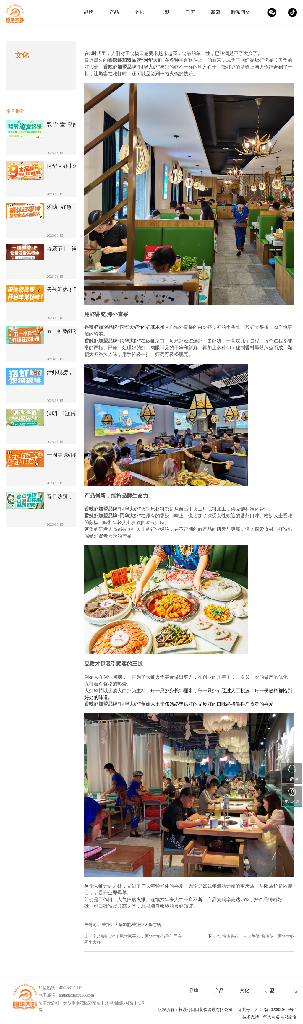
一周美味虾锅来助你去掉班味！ (74, 455)
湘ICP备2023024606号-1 (275, 1009)
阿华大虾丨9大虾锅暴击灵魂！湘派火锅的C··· (74, 166)
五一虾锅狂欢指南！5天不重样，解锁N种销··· (74, 331)
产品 (114, 12)
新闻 (215, 12)
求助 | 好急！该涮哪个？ (74, 207)
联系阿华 (240, 12)
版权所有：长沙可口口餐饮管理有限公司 (195, 1009)
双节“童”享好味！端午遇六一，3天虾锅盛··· (74, 125)
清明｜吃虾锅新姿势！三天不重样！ (74, 414)
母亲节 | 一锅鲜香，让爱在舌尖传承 (74, 248)
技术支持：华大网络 (261, 1017)
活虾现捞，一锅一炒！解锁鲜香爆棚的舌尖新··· (74, 372)
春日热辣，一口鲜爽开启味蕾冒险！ (74, 496)
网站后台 (289, 1017)
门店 (190, 12)
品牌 (88, 12)
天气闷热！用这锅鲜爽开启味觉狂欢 (74, 290)
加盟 (164, 12)
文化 (139, 12)
